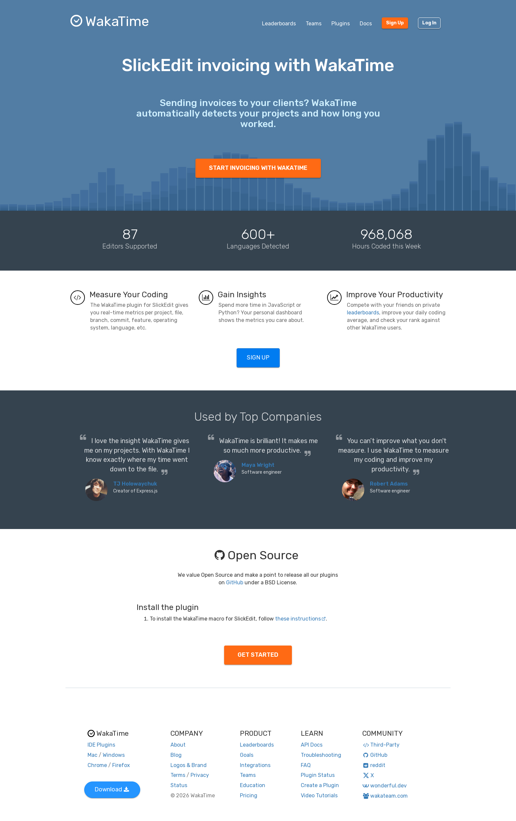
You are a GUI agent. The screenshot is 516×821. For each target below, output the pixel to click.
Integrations (255, 765)
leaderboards (363, 312)
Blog (176, 755)
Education (252, 785)
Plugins (340, 23)
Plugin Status (318, 775)
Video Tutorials (319, 795)
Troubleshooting (321, 755)
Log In (429, 23)
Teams (314, 23)
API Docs (311, 745)
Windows (114, 755)
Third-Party (381, 745)
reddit (374, 765)
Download (111, 789)
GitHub (234, 582)
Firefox (121, 765)
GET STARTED (258, 654)
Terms (177, 775)
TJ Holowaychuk (135, 484)
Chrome (97, 765)
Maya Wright (258, 465)
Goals (246, 755)
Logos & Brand (188, 765)
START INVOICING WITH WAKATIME (258, 168)
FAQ (306, 765)
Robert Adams (389, 484)
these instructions (300, 619)
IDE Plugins (101, 745)
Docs (366, 23)
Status (178, 785)
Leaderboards (279, 23)
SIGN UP (258, 357)
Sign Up (395, 23)
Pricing (248, 795)
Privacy (200, 775)
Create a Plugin (320, 785)
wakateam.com (385, 796)
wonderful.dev (384, 785)
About (178, 745)
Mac (92, 755)
